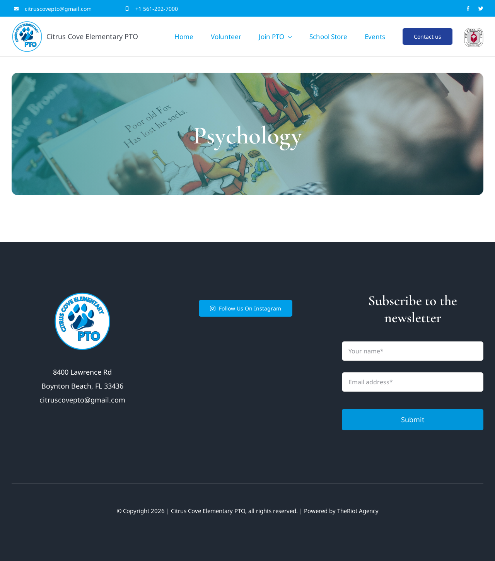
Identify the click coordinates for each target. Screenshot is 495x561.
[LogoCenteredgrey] (473, 31)
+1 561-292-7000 (156, 8)
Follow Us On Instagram (246, 308)
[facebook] (468, 8)
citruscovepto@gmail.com (58, 8)
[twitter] (480, 8)
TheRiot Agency (358, 511)
